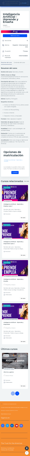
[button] (27, 448)
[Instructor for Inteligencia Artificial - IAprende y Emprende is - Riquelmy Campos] (9, 328)
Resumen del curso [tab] (6, 62)
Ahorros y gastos (9, 372)
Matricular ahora (15, 35)
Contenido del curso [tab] (19, 62)
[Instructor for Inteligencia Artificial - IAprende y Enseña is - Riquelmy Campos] (9, 285)
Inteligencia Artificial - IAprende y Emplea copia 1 (13, 205)
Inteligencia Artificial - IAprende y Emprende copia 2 (13, 242)
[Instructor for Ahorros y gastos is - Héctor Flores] (8, 376)
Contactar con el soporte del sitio (9, 404)
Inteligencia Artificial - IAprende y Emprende (13, 323)
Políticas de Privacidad (7, 450)
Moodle (9, 414)
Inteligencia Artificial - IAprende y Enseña (13, 160)
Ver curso (23, 217)
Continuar (15, 172)
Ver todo (26, 181)
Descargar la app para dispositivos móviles (9, 410)
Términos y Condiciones (7, 448)
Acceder (23, 3)
